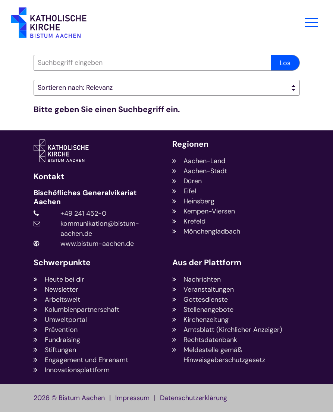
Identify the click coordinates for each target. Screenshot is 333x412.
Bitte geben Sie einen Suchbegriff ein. (107, 110)
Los (285, 62)
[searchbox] (152, 63)
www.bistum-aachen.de (97, 243)
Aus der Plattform (206, 263)
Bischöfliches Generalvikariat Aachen (85, 197)
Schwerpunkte (62, 263)
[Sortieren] (167, 88)
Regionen (190, 144)
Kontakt (49, 177)
